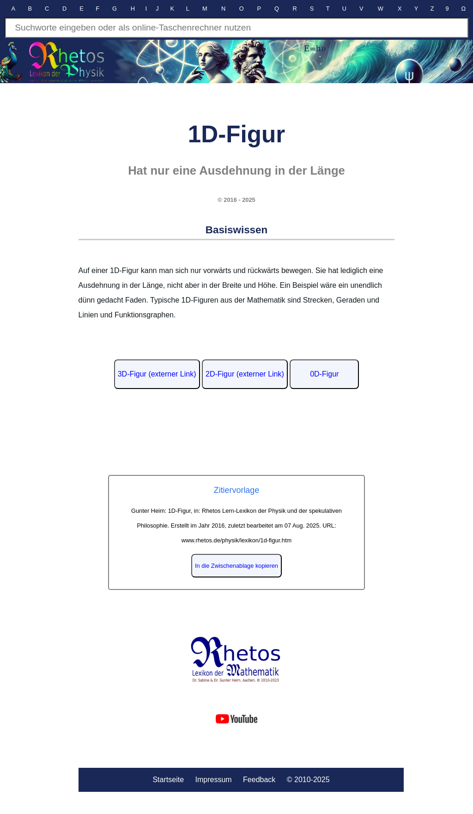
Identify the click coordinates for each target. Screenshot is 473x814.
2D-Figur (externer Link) (245, 374)
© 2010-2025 (308, 780)
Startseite (168, 780)
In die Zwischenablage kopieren (236, 565)
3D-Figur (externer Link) (157, 374)
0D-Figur (324, 374)
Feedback (259, 780)
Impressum (213, 780)
